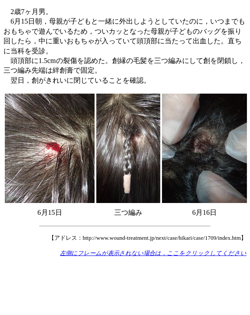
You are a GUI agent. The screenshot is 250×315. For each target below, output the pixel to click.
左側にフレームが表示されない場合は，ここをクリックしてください (153, 253)
